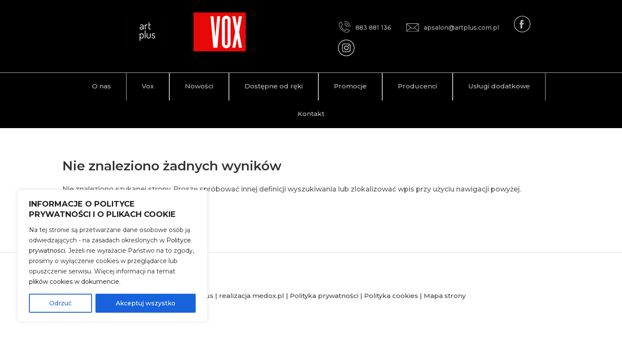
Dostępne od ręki (273, 86)
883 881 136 (364, 27)
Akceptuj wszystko (145, 303)
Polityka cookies (391, 296)
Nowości (199, 86)
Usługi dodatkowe (499, 86)
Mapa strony (445, 296)
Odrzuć (60, 303)
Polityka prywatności (324, 296)
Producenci (417, 86)
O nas (101, 86)
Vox (148, 86)
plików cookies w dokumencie (74, 282)
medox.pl (268, 296)
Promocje (350, 86)
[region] (112, 256)
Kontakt (311, 114)
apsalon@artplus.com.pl (452, 27)
